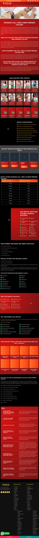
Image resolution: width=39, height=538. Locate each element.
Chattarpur (19, 518)
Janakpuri (15, 504)
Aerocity (22, 5)
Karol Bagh (36, 5)
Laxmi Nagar (16, 487)
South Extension (35, 514)
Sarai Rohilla (35, 515)
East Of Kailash (20, 522)
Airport (19, 515)
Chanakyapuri (16, 494)
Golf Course (19, 524)
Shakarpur (34, 518)
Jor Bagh (34, 524)
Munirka (19, 511)
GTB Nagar (28, 508)
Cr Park (15, 495)
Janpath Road (20, 525)
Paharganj (28, 501)
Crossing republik (29, 495)
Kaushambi (28, 485)
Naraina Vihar (35, 531)
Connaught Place (27, 5)
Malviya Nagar (29, 498)
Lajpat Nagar (16, 485)
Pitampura (28, 505)
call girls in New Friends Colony (7, 57)
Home (14, 5)
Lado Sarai (34, 521)
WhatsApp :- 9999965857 (4, 165)
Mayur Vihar (16, 508)
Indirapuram (29, 491)
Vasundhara (29, 488)
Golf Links (34, 525)
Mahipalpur (15, 488)
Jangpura (15, 505)
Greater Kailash (16, 498)
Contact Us (17, 5)
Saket (15, 491)
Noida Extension (29, 494)
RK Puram (28, 504)
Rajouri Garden (35, 528)
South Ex (19, 514)
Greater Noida (20, 531)
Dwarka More (19, 521)
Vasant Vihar (35, 511)
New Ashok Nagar (29, 497)
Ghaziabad (19, 528)
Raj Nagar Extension (30, 487)
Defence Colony (16, 497)
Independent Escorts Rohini (27, 70)
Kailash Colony (35, 522)
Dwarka (32, 5)
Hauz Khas (15, 501)
